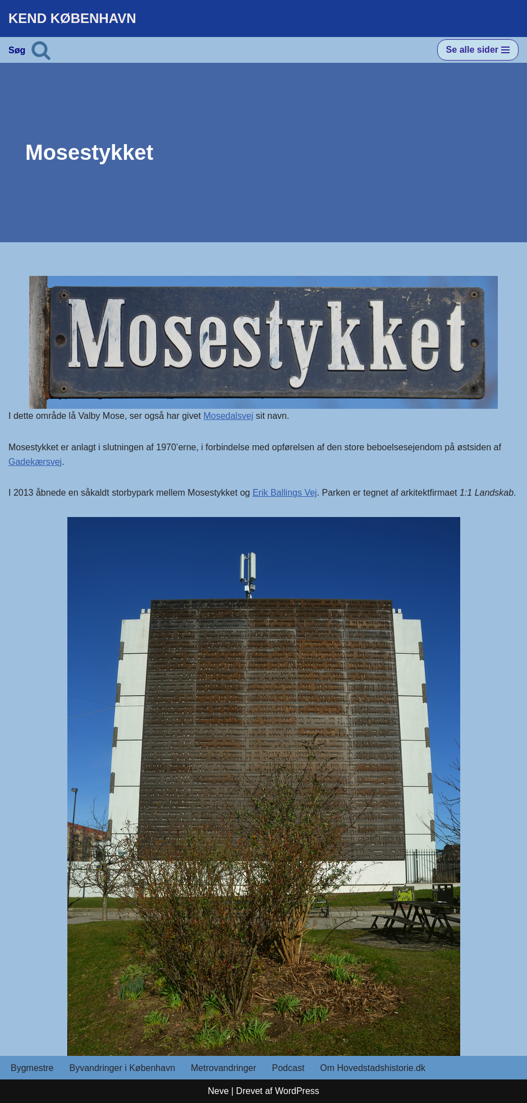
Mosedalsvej (228, 416)
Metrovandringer (223, 1068)
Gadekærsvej (35, 462)
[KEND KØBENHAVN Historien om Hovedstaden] (72, 18)
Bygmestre (32, 1068)
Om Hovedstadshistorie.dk (372, 1068)
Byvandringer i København (122, 1068)
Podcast (288, 1068)
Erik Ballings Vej (285, 492)
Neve (218, 1091)
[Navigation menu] (478, 50)
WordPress (297, 1091)
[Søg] (41, 50)
